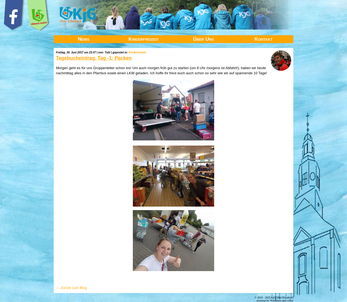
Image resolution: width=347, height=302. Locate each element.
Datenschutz (264, 294)
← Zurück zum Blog (71, 288)
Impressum (279, 294)
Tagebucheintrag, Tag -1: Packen (93, 58)
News (83, 39)
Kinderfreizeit (143, 39)
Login (290, 294)
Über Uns (203, 39)
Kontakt (263, 39)
